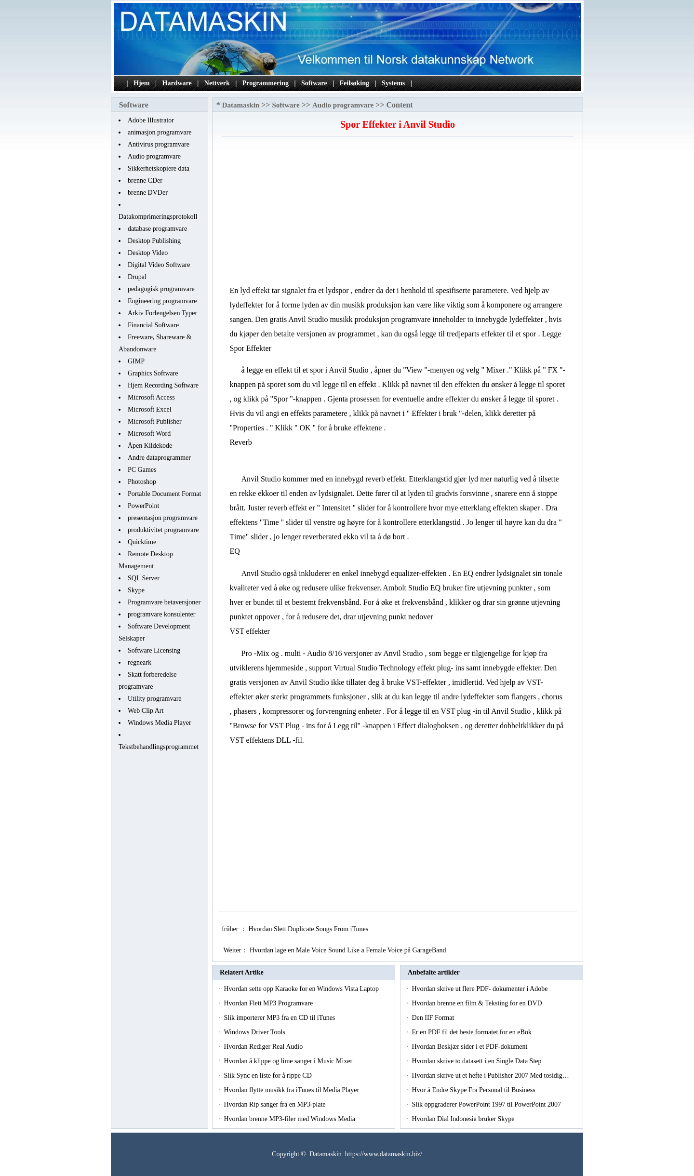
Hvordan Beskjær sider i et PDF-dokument (470, 1046)
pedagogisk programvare (161, 289)
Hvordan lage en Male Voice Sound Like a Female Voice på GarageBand (349, 950)
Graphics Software (153, 373)
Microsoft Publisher (155, 421)
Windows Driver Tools (255, 1032)
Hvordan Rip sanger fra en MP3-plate (275, 1104)
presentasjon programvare (163, 517)
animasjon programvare (160, 132)
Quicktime (142, 542)
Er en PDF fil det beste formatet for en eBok (472, 1032)
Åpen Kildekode (150, 445)
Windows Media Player (159, 722)
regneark (139, 662)
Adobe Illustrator (151, 120)
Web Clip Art (145, 710)
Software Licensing (154, 650)
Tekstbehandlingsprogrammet (159, 746)
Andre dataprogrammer (159, 457)
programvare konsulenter (161, 614)
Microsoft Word (149, 433)
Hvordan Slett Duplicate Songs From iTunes (309, 929)
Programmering (265, 83)
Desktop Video (148, 252)
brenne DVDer (148, 192)
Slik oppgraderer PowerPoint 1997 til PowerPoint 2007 (487, 1104)
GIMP (136, 361)
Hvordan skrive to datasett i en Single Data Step (477, 1061)
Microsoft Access (151, 397)
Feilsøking (354, 83)
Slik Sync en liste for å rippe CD (268, 1075)
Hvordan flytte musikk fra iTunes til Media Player (292, 1090)
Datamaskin (241, 105)
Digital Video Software (159, 264)
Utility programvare (155, 698)
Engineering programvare (162, 301)
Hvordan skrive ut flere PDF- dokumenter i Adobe (480, 988)
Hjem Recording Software (163, 385)
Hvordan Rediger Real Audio (264, 1046)
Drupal (137, 277)
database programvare (157, 228)
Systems (393, 83)
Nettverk (217, 83)
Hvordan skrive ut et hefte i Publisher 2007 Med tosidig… (490, 1075)
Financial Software (153, 325)
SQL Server (144, 578)
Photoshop (142, 481)
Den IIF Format (433, 1017)
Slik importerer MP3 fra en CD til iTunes (280, 1017)
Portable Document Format (164, 493)
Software (314, 83)
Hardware (177, 83)
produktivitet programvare (163, 530)
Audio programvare (154, 156)
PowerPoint (143, 505)
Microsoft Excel (150, 409)
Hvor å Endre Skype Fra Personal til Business (474, 1090)
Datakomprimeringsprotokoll (158, 216)
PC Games (142, 469)
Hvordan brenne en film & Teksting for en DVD (478, 1003)
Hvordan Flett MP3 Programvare (269, 1003)
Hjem (141, 83)
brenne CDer (145, 180)
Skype (136, 590)
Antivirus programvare (158, 144)
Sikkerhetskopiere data (158, 168)
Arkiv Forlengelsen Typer (162, 313)
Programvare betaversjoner (164, 602)
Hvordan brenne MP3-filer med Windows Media (290, 1119)
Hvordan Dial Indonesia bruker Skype (464, 1119)
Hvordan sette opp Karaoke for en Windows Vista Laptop (302, 988)
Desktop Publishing (154, 240)
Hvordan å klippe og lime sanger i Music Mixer (289, 1061)
